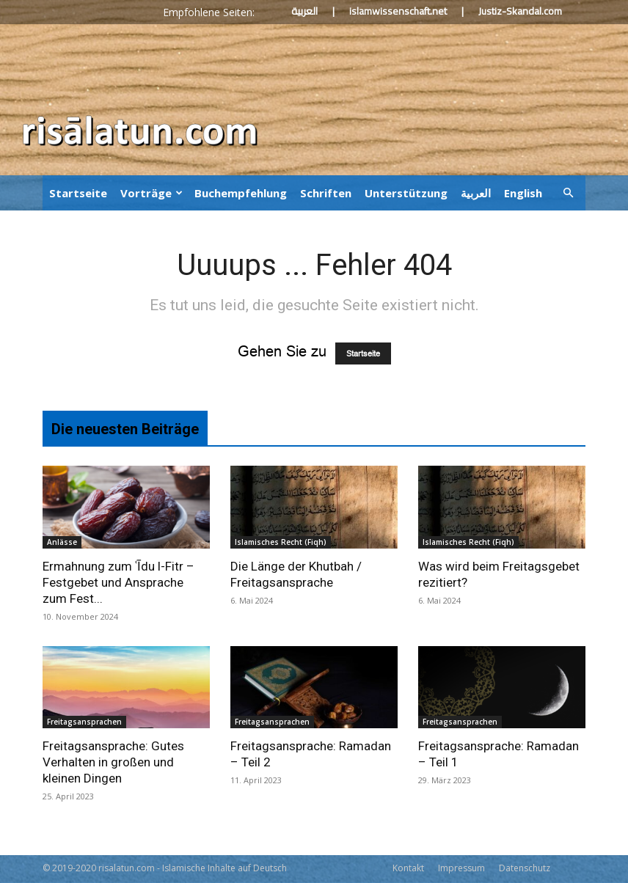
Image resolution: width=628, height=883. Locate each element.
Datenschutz (524, 868)
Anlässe (62, 542)
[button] (567, 192)
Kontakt (408, 868)
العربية (304, 11)
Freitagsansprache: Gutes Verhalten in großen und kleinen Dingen (113, 762)
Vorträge (151, 193)
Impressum (461, 868)
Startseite (78, 193)
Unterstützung (406, 193)
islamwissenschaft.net (398, 11)
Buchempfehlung (240, 193)
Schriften (325, 193)
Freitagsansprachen (84, 722)
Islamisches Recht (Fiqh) (280, 542)
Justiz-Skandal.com (520, 11)
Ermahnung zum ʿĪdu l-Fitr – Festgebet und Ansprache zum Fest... (118, 582)
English (523, 193)
